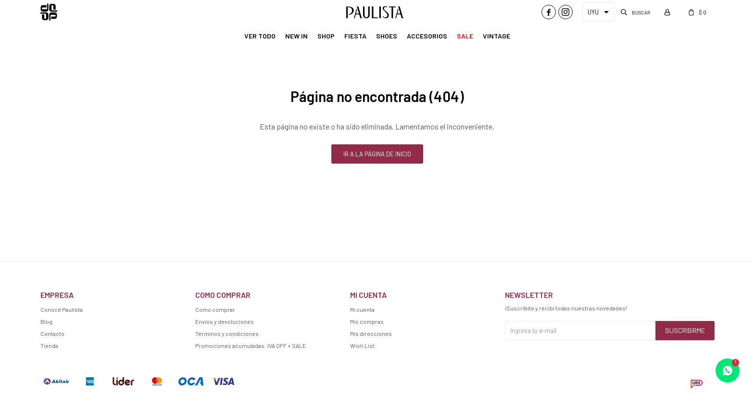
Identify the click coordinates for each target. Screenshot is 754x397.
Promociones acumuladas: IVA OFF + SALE (250, 345)
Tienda (49, 345)
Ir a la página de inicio (377, 154)
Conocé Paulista (61, 309)
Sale (465, 36)
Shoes (386, 36)
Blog (46, 321)
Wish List (362, 345)
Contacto (52, 333)
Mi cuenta (362, 309)
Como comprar (215, 309)
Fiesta (355, 36)
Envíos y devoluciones (224, 321)
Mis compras (367, 321)
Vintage (496, 36)
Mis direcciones (371, 333)
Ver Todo (260, 36)
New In (296, 36)
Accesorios (427, 36)
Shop (326, 36)
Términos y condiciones (227, 333)
